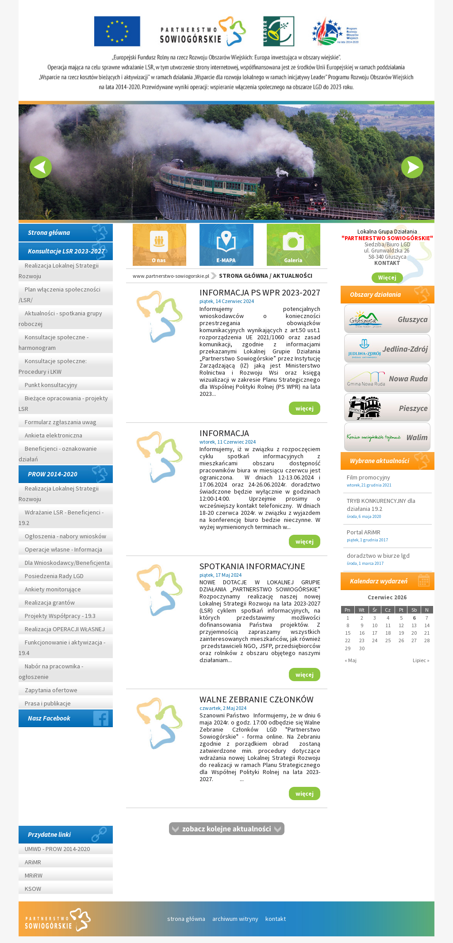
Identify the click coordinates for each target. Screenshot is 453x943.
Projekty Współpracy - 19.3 (60, 616)
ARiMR (33, 862)
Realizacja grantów (50, 602)
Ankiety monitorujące (53, 589)
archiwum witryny (235, 919)
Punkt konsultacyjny (51, 385)
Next (412, 167)
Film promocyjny (368, 477)
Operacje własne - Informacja (63, 549)
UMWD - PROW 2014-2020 (58, 849)
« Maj (351, 659)
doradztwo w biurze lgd (378, 556)
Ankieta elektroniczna (53, 435)
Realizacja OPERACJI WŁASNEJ (65, 629)
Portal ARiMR (363, 532)
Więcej (387, 277)
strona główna (186, 919)
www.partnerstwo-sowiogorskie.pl (171, 275)
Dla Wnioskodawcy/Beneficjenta (67, 563)
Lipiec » (421, 659)
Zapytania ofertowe (51, 690)
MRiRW (33, 875)
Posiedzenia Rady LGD (54, 576)
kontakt (275, 919)
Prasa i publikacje (48, 703)
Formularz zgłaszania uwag (60, 422)
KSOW (33, 889)
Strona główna (49, 232)
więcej (305, 408)
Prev (41, 167)
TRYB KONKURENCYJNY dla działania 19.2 (381, 505)
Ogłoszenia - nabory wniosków (65, 536)
